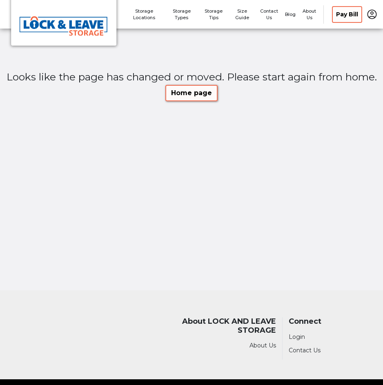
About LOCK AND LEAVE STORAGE (229, 326)
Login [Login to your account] (297, 336)
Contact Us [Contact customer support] (305, 350)
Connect (305, 321)
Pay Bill (347, 14)
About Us (262, 345)
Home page (191, 93)
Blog (290, 14)
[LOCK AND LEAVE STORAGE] (63, 25)
